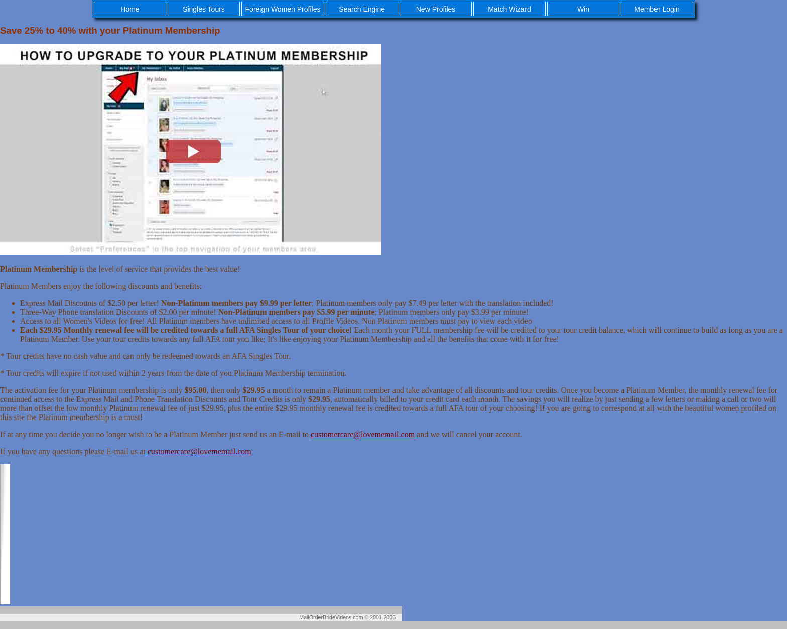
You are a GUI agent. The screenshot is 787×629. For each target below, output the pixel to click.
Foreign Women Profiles (283, 9)
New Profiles (436, 9)
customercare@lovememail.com (363, 434)
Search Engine (362, 9)
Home (129, 9)
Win (583, 9)
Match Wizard (509, 9)
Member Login (657, 9)
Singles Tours (204, 9)
